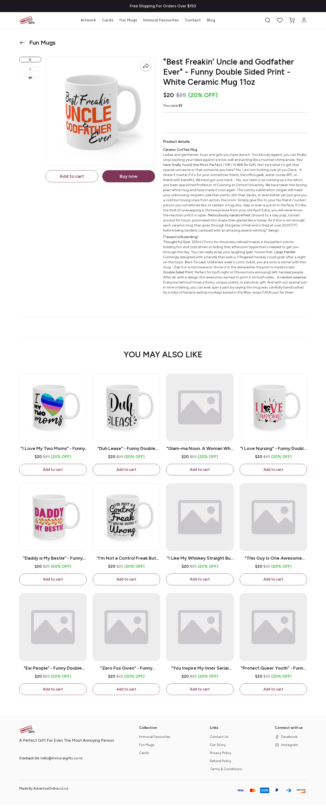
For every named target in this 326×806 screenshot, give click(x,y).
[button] (268, 20)
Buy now (129, 176)
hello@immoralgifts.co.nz (62, 759)
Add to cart (72, 176)
